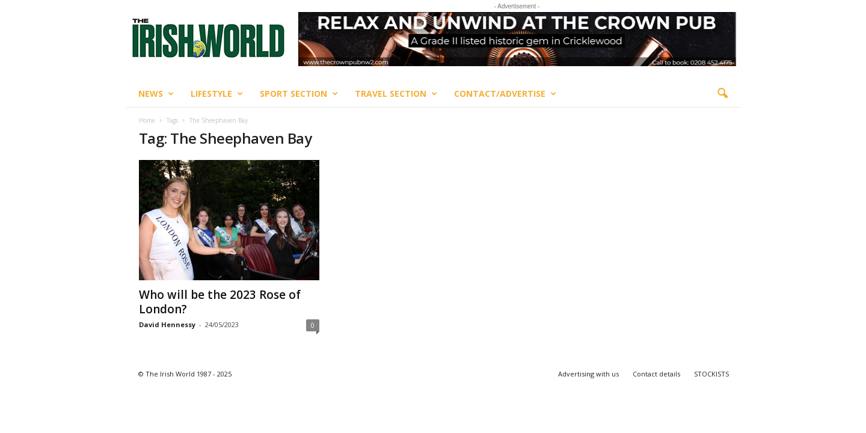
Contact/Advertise (505, 94)
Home (147, 120)
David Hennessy (167, 324)
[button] (722, 94)
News (156, 94)
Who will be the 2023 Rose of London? (220, 302)
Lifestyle (217, 94)
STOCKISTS (711, 373)
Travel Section (396, 94)
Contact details (656, 373)
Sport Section (299, 94)
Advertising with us (588, 373)
